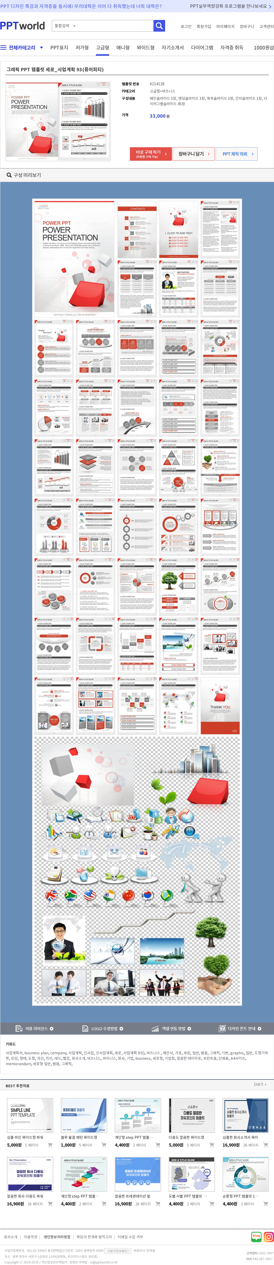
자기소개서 (173, 47)
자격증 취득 (232, 47)
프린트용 (210, 1058)
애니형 (123, 47)
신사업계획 (104, 1053)
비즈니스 (153, 1053)
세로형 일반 (42, 1064)
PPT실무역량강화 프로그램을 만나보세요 (228, 6)
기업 (130, 1058)
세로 (187, 1053)
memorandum (18, 1064)
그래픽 (215, 1053)
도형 (31, 1058)
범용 (204, 1053)
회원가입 (204, 27)
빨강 (66, 1058)
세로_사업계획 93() (130, 1053)
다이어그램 (202, 47)
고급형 (102, 47)
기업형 (170, 1058)
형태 (23, 1058)
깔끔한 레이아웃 (189, 1058)
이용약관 (30, 1237)
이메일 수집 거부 (130, 1237)
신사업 (89, 1053)
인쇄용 (224, 1058)
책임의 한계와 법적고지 (94, 1237)
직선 (49, 1058)
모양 (14, 1058)
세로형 (158, 1058)
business (143, 1058)
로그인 (186, 27)
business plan (36, 1053)
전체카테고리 (20, 47)
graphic (237, 1053)
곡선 (40, 1058)
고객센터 (266, 27)
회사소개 (78, 1058)
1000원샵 (264, 47)
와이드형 (145, 47)
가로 (178, 1053)
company (58, 1053)
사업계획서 (14, 1053)
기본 (225, 1053)
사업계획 (75, 1053)
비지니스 (109, 1058)
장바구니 (247, 27)
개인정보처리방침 (57, 1237)
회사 (121, 1058)
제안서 (168, 1053)
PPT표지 (59, 47)
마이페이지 (225, 27)
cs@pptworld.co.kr (103, 1262)
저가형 (82, 47)
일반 (195, 1053)
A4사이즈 (238, 1058)
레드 (57, 1058)
